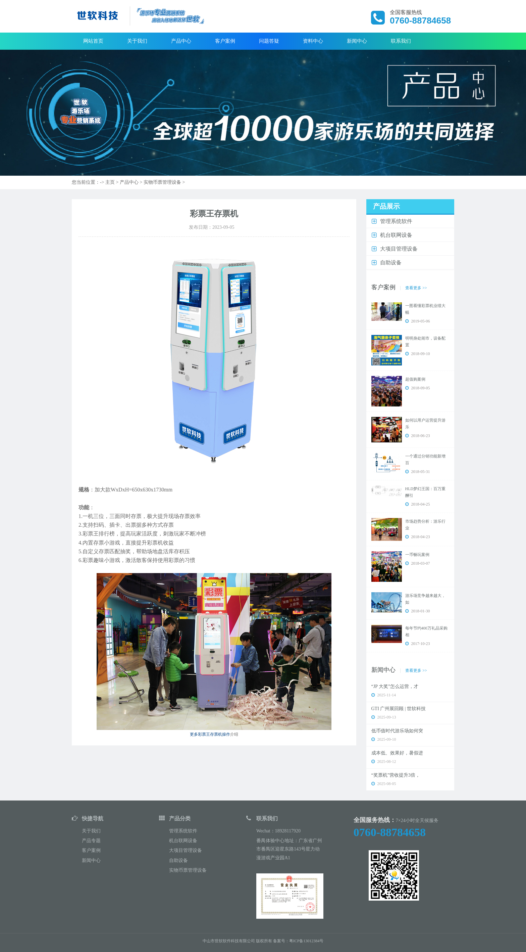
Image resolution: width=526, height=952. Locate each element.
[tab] (410, 221)
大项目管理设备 (185, 850)
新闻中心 (357, 41)
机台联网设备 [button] (396, 235)
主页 (110, 182)
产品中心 (181, 41)
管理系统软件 (183, 830)
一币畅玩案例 (417, 554)
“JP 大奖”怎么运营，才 (395, 686)
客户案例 (225, 41)
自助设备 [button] (391, 262)
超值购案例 (415, 379)
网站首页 (93, 41)
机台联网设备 (183, 840)
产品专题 (91, 840)
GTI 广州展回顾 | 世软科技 (398, 708)
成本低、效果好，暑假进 (397, 752)
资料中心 (313, 41)
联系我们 (401, 41)
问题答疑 (269, 41)
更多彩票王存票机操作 (210, 734)
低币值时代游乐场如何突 (397, 730)
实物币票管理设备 (162, 182)
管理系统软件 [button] (396, 221)
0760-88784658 (390, 832)
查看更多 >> (416, 288)
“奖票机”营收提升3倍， (395, 775)
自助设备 (178, 860)
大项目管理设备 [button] (399, 249)
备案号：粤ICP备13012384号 (298, 941)
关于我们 (137, 41)
